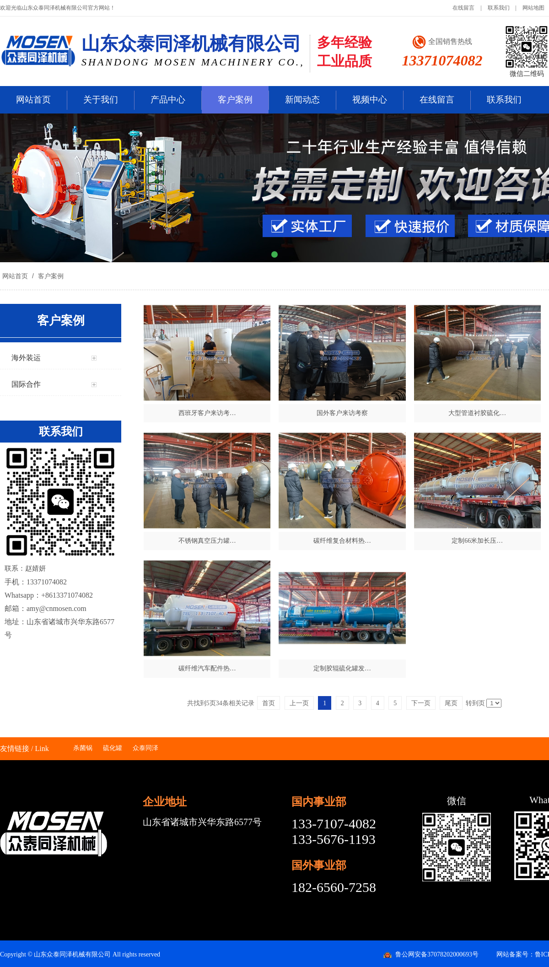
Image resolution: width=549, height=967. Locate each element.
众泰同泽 (145, 748)
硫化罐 (112, 748)
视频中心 (369, 99)
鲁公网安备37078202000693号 (437, 954)
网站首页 (33, 99)
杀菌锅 (82, 748)
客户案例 (235, 99)
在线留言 (463, 8)
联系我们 (499, 8)
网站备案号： (515, 954)
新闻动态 (302, 99)
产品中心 (168, 99)
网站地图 (533, 8)
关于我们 (100, 99)
